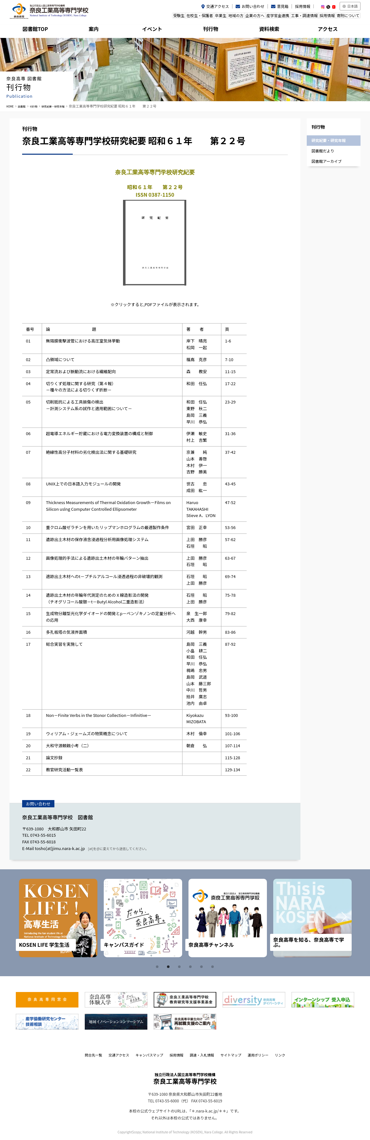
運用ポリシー (258, 1054)
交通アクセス (218, 6)
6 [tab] (213, 967)
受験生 (139, 17)
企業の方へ (233, 17)
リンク (280, 1054)
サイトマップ (230, 1054)
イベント (155, 30)
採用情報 (302, 6)
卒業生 (190, 17)
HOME (11, 105)
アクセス (331, 30)
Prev (32, 918)
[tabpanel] (58, 918)
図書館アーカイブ (326, 161)
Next (338, 918)
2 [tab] (169, 967)
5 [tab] (202, 967)
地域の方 (210, 17)
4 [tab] (191, 967)
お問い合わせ (253, 6)
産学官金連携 (261, 17)
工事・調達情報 (292, 17)
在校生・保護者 (164, 17)
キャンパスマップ (149, 1054)
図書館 (26, 105)
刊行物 (214, 30)
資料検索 (272, 30)
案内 (97, 30)
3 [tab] (180, 967)
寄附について (345, 17)
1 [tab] (158, 967)
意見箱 (282, 6)
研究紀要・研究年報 (65, 105)
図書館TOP (38, 30)
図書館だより (322, 150)
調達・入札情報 (202, 1054)
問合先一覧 (93, 1054)
